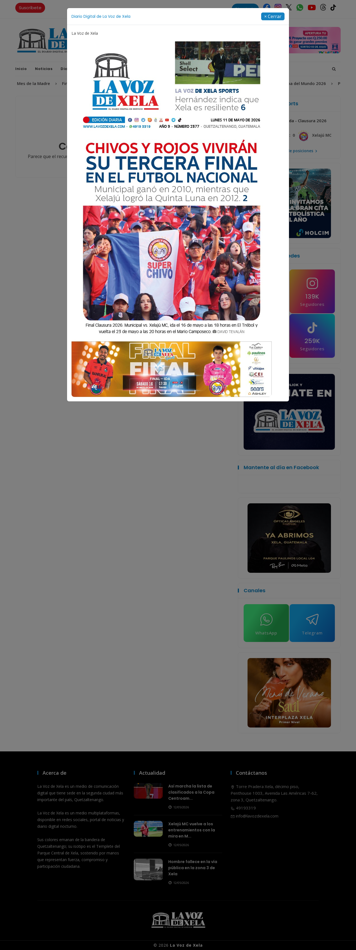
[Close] (273, 16)
